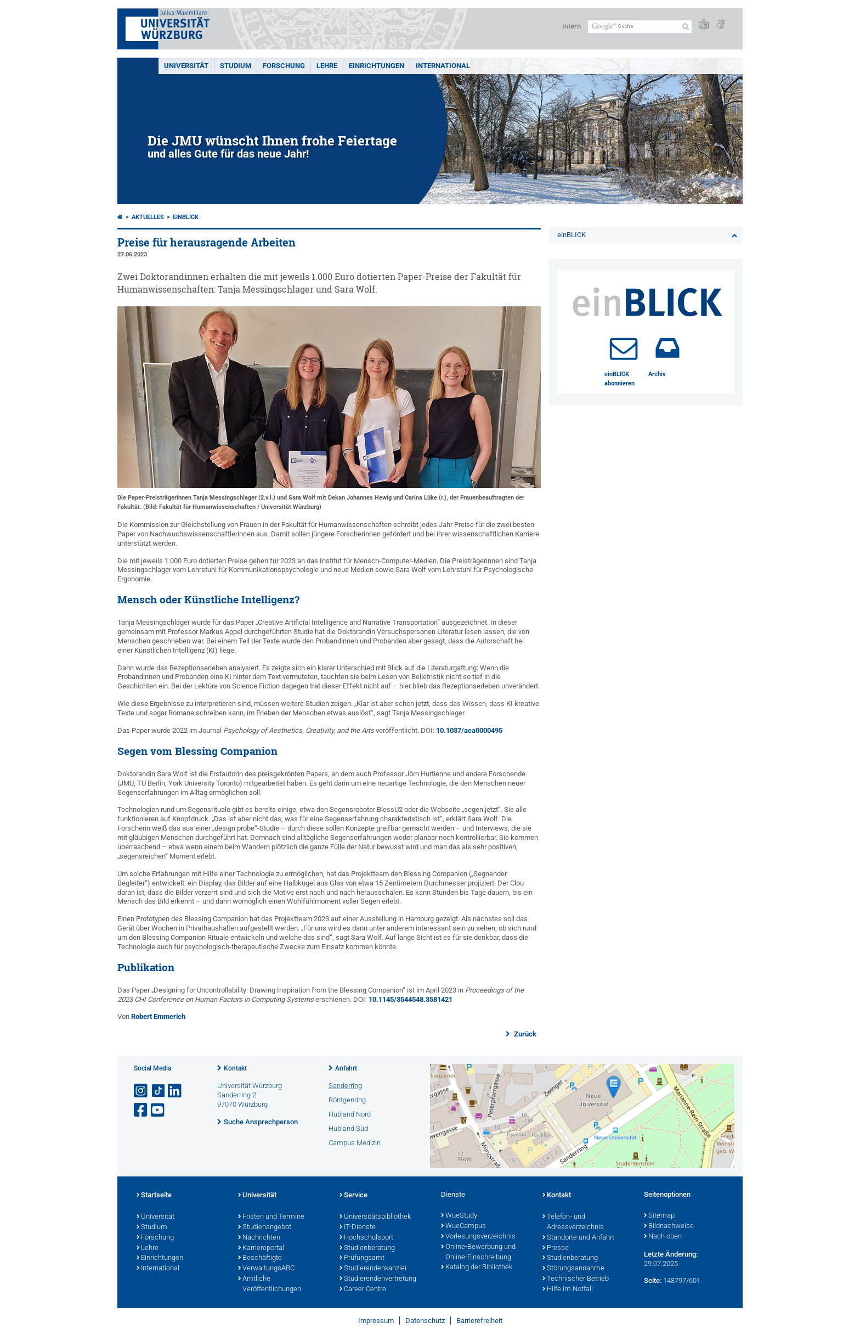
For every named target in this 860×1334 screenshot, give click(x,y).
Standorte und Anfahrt (578, 1238)
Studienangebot (264, 1227)
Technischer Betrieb (575, 1279)
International (443, 65)
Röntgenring (347, 1100)
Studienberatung (367, 1248)
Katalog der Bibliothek (476, 1268)
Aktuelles (148, 217)
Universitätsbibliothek (375, 1217)
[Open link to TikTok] (158, 1091)
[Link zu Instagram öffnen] (141, 1091)
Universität (186, 65)
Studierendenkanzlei (373, 1269)
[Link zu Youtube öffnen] (158, 1110)
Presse (555, 1248)
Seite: (652, 1280)
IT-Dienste (358, 1227)
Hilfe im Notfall (567, 1289)
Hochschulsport (366, 1238)
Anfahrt (346, 1068)
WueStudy (459, 1216)
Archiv (657, 374)
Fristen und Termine (271, 1217)
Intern (571, 26)
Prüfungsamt (362, 1258)
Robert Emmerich (158, 1016)
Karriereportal (261, 1248)
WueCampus (463, 1226)
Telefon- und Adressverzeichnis (573, 1222)
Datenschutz (425, 1320)
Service (353, 1196)
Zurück (524, 1034)
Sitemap (659, 1216)
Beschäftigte (260, 1258)
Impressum (376, 1320)
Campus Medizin (355, 1143)
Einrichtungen (376, 65)
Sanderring (345, 1085)
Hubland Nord (350, 1114)
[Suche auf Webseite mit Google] (640, 26)
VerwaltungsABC (266, 1269)
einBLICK (186, 217)
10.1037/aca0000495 (469, 730)
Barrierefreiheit (479, 1320)
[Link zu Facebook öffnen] (141, 1110)
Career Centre (363, 1289)
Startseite (154, 1196)
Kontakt (235, 1068)
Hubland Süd (348, 1128)
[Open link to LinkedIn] (175, 1091)
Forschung (284, 65)
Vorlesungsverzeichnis (478, 1237)
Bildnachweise (669, 1226)
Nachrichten (259, 1238)
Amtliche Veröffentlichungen (269, 1284)
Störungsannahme (573, 1269)
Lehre (326, 65)
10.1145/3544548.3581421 (410, 999)
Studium (235, 65)
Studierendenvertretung (378, 1279)
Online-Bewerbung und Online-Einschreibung (478, 1252)
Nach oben (663, 1237)
